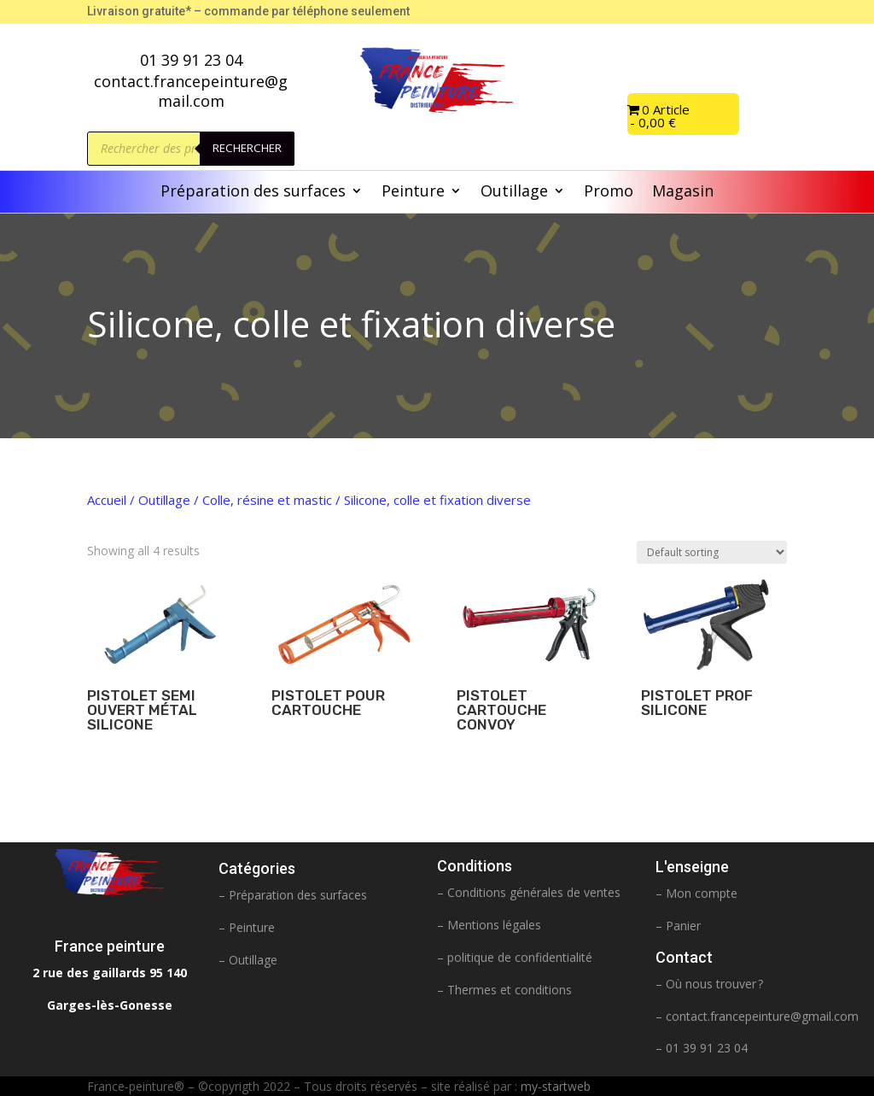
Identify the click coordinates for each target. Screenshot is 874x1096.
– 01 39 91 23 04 (702, 1048)
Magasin (683, 193)
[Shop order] (712, 552)
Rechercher (247, 147)
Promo (608, 193)
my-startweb (556, 1086)
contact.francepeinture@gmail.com (762, 1016)
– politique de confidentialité (514, 957)
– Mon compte (696, 893)
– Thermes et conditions (504, 990)
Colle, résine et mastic (267, 499)
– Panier (678, 925)
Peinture (413, 193)
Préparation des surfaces (253, 193)
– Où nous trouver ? (709, 984)
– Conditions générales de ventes (529, 892)
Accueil (106, 499)
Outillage (514, 193)
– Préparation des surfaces (292, 895)
